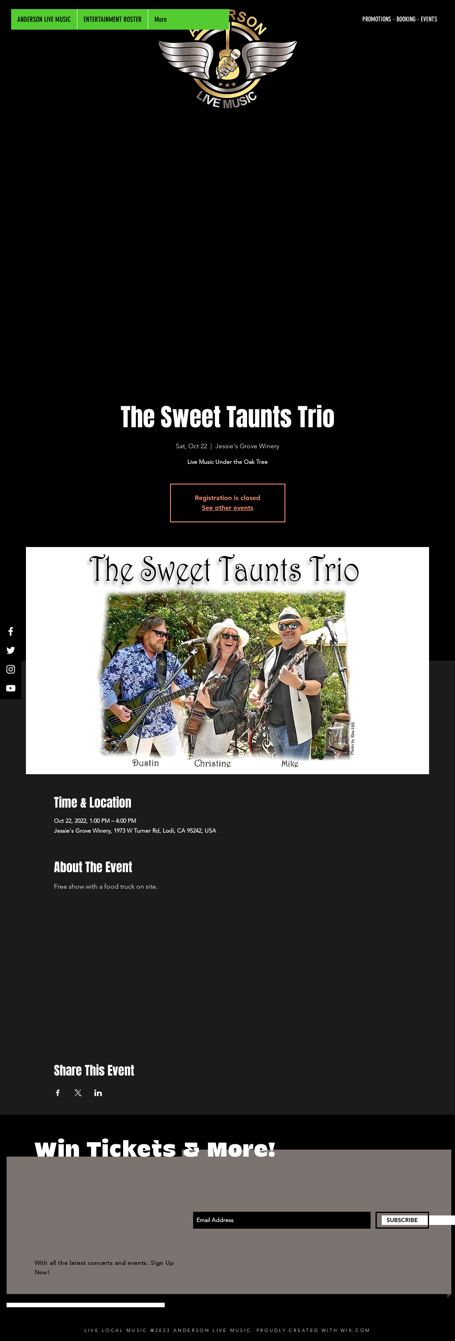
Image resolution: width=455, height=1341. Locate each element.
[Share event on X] (78, 1093)
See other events (227, 508)
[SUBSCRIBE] (402, 1220)
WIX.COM (356, 1330)
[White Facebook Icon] (10, 631)
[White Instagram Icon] (10, 669)
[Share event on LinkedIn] (98, 1093)
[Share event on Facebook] (58, 1093)
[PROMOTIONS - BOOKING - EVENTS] (359, 19)
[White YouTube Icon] (10, 688)
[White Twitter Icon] (10, 650)
